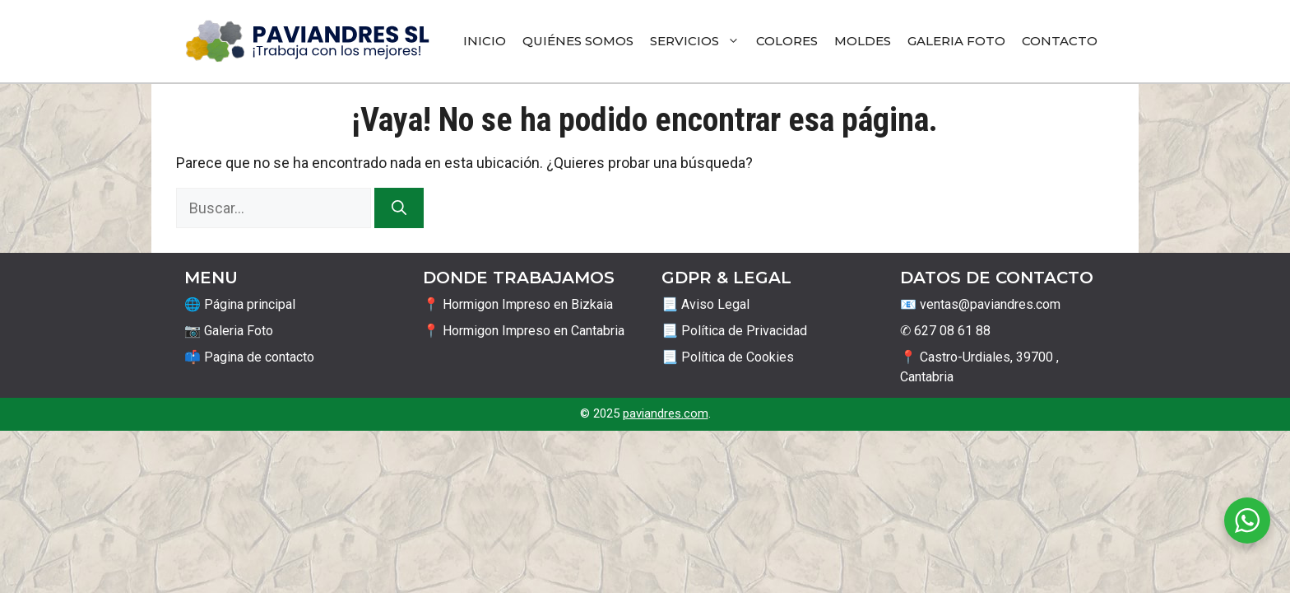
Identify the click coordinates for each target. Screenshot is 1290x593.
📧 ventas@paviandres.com (980, 304)
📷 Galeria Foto (228, 331)
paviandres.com (665, 413)
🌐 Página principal (239, 304)
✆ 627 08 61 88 (945, 331)
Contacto (1059, 41)
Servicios (699, 41)
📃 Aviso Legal (705, 304)
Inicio (484, 41)
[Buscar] (399, 208)
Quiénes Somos (577, 41)
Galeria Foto (956, 41)
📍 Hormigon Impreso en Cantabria (523, 331)
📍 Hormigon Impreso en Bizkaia (518, 304)
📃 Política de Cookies (727, 357)
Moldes (862, 41)
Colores (787, 41)
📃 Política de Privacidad (734, 331)
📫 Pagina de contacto (249, 357)
